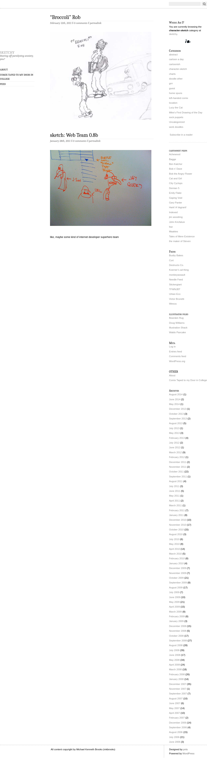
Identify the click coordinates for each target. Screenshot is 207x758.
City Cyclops (175, 183)
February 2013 (177, 438)
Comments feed (177, 356)
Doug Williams (177, 323)
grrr (171, 83)
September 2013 (178, 418)
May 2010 (174, 544)
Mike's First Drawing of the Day (185, 112)
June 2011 (174, 491)
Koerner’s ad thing (179, 270)
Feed (3, 84)
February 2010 (177, 558)
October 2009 (176, 578)
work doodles (176, 127)
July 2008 (174, 650)
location (173, 103)
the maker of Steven (180, 241)
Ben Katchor (175, 164)
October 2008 (176, 636)
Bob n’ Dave (175, 168)
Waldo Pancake (177, 332)
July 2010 (174, 539)
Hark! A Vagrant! (178, 207)
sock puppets (176, 117)
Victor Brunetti (176, 299)
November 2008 (177, 631)
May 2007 (174, 708)
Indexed (173, 212)
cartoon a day (176, 59)
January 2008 (176, 679)
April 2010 (174, 549)
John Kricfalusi (177, 222)
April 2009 (174, 606)
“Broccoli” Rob (65, 17)
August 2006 (176, 732)
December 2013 (177, 409)
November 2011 (177, 467)
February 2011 (177, 510)
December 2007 (177, 684)
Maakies (173, 231)
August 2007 (176, 698)
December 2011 (177, 462)
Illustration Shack (178, 327)
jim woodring (176, 217)
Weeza (173, 303)
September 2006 (178, 727)
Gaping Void (175, 198)
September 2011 (178, 476)
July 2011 (174, 486)
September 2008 (178, 640)
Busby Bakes (176, 255)
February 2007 (177, 717)
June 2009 (174, 597)
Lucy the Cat (176, 107)
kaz (171, 226)
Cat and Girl (175, 178)
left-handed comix (178, 98)
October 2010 (176, 529)
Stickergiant (175, 284)
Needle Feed (176, 279)
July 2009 (174, 592)
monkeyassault (177, 275)
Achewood (174, 154)
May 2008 (174, 660)
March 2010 (175, 553)
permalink (95, 23)
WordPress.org (177, 361)
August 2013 (176, 423)
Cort (171, 260)
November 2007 (177, 689)
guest (172, 88)
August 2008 (176, 645)
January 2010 (176, 563)
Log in (172, 346)
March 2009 (175, 611)
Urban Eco (174, 294)
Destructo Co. (176, 265)
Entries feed (175, 351)
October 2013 (176, 414)
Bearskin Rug (176, 318)
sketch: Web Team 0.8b (74, 135)
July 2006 (174, 737)
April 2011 (174, 500)
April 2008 (174, 664)
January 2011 (176, 515)
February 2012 (177, 457)
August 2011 (176, 481)
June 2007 (174, 703)
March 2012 (175, 452)
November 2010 (177, 525)
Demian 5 (174, 188)
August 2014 (176, 394)
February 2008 (177, 674)
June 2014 (174, 399)
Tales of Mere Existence (182, 236)
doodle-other (176, 78)
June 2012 (174, 447)
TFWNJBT (174, 289)
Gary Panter (175, 202)
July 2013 (174, 428)
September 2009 (178, 582)
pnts (185, 749)
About (4, 69)
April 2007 (174, 713)
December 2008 (177, 626)
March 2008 (175, 669)
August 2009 (176, 587)
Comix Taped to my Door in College (16, 76)
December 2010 (177, 520)
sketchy (7, 52)
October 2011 (176, 471)
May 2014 (174, 404)
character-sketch (178, 69)
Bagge (172, 159)
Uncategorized (177, 122)
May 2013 (174, 433)
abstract (173, 54)
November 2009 (177, 573)
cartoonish (174, 64)
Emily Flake (175, 193)
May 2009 (174, 602)
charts (172, 74)
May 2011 (174, 495)
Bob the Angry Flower (180, 173)
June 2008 (174, 655)
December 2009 (177, 568)
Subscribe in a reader (181, 134)
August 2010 (176, 534)
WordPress (188, 753)
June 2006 (174, 742)
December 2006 (177, 722)
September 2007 (178, 693)
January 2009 (176, 621)
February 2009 (177, 616)
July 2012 (174, 442)
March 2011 (175, 505)
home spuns (175, 93)
